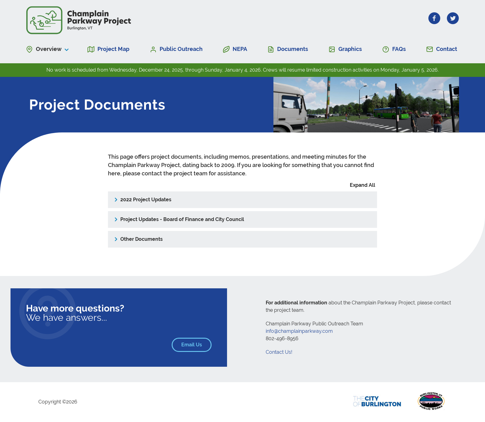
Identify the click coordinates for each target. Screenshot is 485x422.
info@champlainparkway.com (299, 331)
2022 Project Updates (145, 200)
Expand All (362, 185)
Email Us (196, 345)
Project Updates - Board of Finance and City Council (182, 219)
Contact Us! (279, 352)
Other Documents (141, 239)
